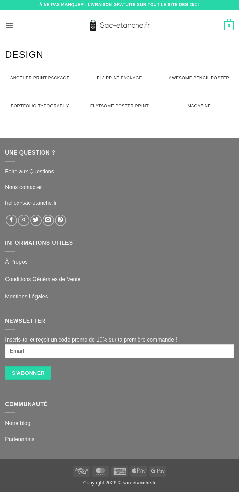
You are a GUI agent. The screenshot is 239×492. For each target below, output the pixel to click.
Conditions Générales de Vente (42, 279)
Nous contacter (23, 187)
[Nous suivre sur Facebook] (11, 220)
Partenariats (19, 439)
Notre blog (17, 423)
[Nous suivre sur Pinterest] (60, 220)
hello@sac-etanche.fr (31, 203)
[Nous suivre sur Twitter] (36, 220)
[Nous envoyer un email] (48, 220)
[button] (9, 25)
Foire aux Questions (29, 171)
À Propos (16, 262)
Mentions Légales (26, 297)
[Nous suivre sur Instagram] (23, 220)
